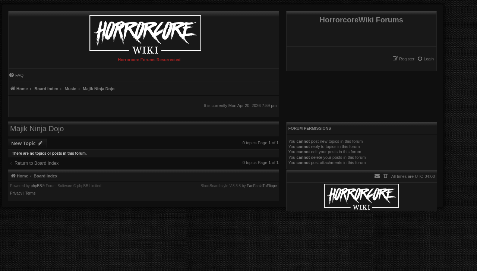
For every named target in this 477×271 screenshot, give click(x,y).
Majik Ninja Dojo (37, 129)
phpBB (36, 186)
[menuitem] (425, 58)
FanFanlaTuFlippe (262, 186)
